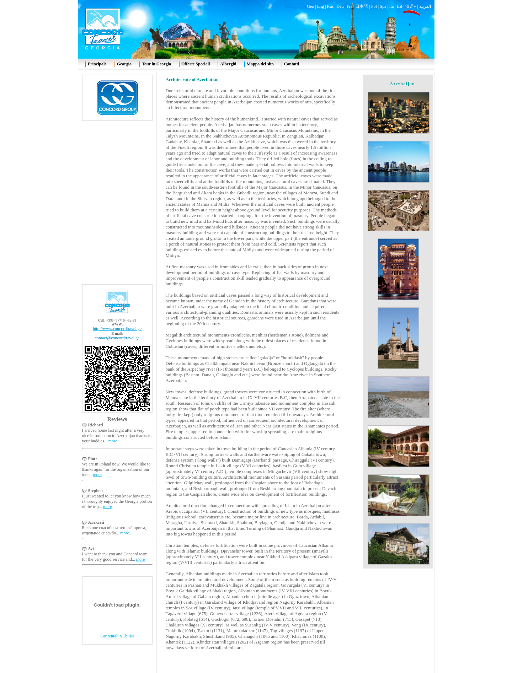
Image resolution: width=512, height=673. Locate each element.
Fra (349, 6)
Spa (383, 6)
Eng (320, 6)
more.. (125, 533)
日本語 (361, 6)
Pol (374, 6)
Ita (391, 6)
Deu (340, 6)
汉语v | (412, 6)
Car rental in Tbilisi (117, 636)
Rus (330, 6)
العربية (425, 6)
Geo (310, 6)
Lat (399, 6)
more (112, 440)
